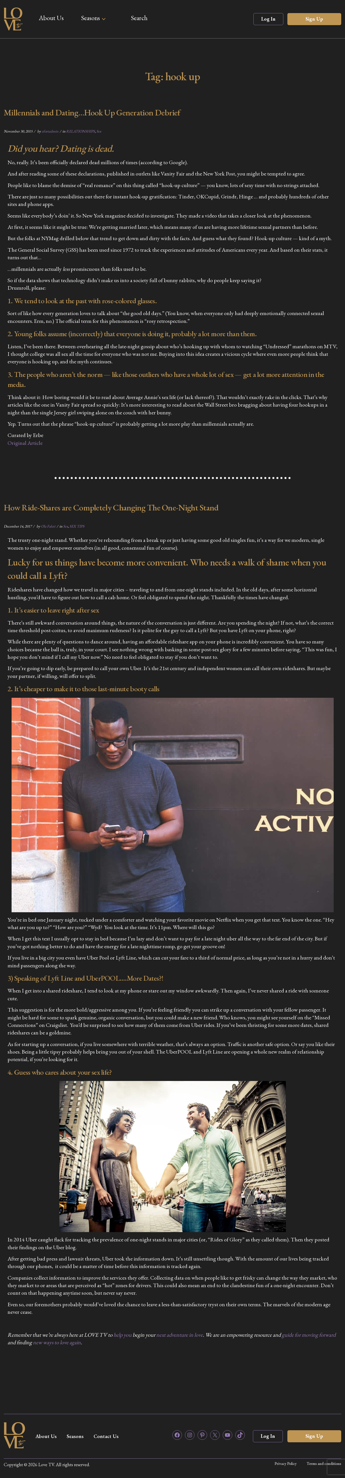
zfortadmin (50, 131)
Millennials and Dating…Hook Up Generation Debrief (92, 112)
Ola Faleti (48, 526)
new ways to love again (57, 1342)
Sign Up (314, 19)
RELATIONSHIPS (80, 131)
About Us (51, 18)
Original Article (25, 443)
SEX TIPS (76, 526)
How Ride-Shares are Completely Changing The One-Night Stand (111, 507)
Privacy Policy (286, 1463)
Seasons (90, 18)
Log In (268, 19)
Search (139, 18)
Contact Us (106, 1436)
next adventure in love (179, 1334)
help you (122, 1334)
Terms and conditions (324, 1463)
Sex (98, 131)
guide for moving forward (309, 1334)
